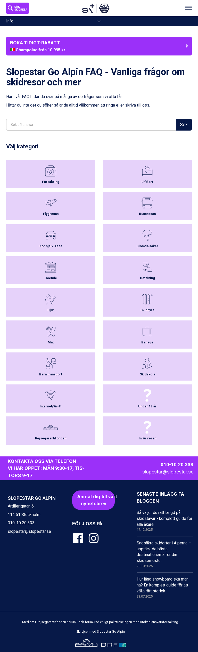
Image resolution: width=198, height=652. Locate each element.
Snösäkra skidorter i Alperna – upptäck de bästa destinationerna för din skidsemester (165, 555)
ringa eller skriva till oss (127, 105)
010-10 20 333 (177, 465)
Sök (184, 124)
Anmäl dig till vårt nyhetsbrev (96, 500)
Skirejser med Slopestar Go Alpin (100, 631)
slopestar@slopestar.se (167, 472)
